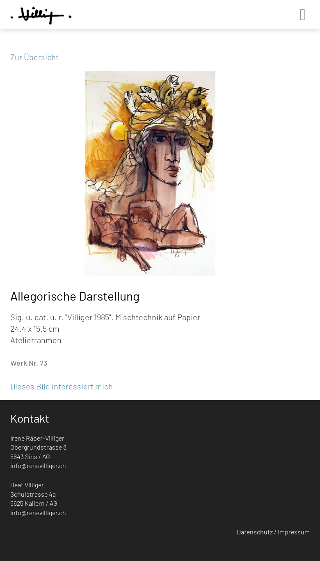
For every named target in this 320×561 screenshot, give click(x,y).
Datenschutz (255, 532)
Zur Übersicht (34, 57)
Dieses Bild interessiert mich (61, 386)
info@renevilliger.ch (38, 465)
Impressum (294, 532)
